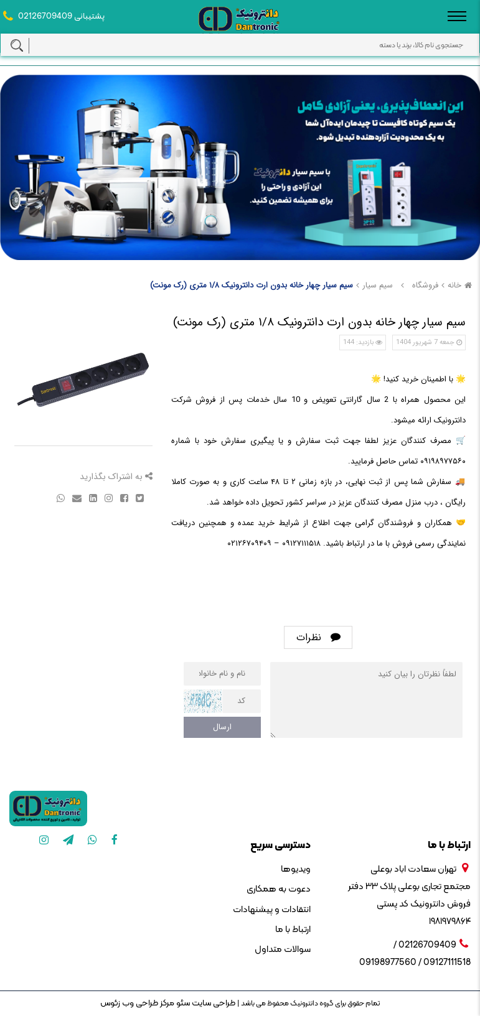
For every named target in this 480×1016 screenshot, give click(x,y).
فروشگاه (425, 285)
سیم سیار (377, 285)
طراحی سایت (212, 1003)
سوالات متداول (283, 950)
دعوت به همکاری (279, 889)
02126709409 (45, 16)
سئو (182, 1003)
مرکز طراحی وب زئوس (137, 1003)
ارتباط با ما (293, 930)
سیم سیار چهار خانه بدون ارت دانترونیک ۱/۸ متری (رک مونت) (251, 285)
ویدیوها (296, 869)
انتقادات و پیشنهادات (272, 910)
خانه (461, 285)
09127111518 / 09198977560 (415, 963)
